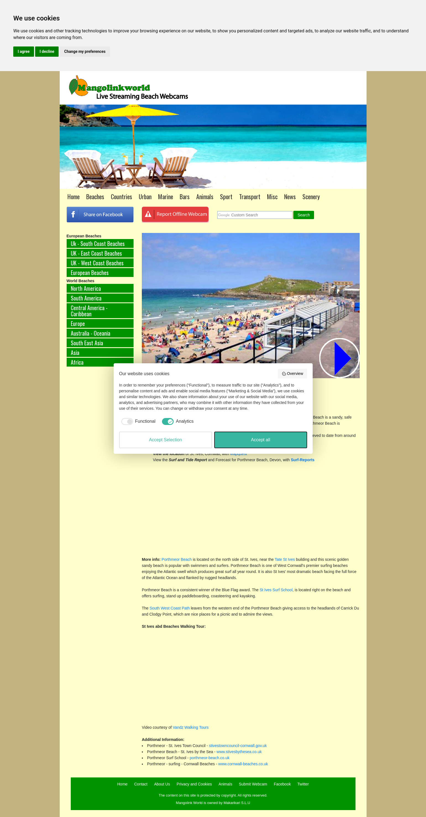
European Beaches (90, 272)
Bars (185, 196)
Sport (226, 196)
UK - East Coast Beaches (96, 253)
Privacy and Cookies (194, 784)
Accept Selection (165, 439)
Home (73, 196)
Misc (272, 196)
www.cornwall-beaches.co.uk (243, 764)
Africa (77, 362)
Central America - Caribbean (89, 311)
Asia (75, 352)
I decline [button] (47, 51)
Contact (140, 784)
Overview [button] (292, 373)
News (290, 196)
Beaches (95, 196)
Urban (145, 196)
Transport (249, 196)
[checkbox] (137, 421)
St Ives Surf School (276, 590)
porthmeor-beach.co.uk (209, 758)
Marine (165, 196)
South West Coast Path (170, 608)
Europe (78, 323)
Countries (121, 196)
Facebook (282, 784)
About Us (162, 784)
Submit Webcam (253, 784)
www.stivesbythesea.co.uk (239, 751)
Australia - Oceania (90, 333)
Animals (204, 196)
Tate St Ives (285, 559)
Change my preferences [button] (84, 51)
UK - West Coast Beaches (97, 263)
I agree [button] (24, 51)
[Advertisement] (100, 463)
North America (86, 288)
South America (86, 298)
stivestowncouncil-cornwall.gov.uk (238, 745)
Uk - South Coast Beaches (98, 243)
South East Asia (87, 343)
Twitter (303, 784)
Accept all (260, 439)
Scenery (311, 196)
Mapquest (238, 454)
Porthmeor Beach (177, 559)
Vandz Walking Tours (191, 727)
